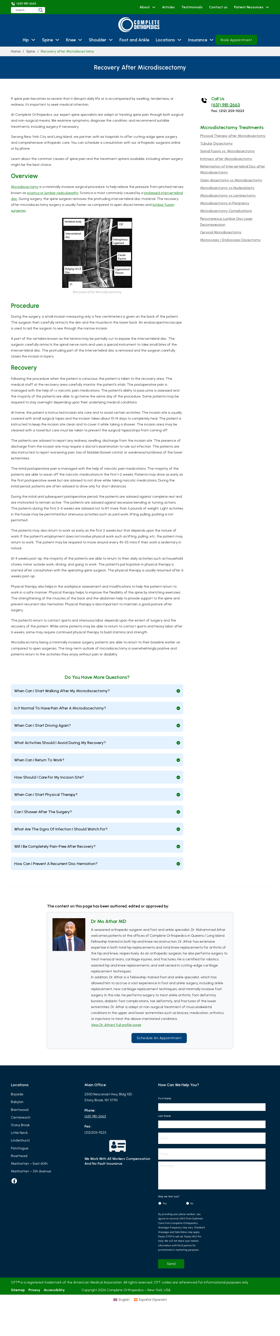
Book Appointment (236, 40)
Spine (47, 39)
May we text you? (170, 1203)
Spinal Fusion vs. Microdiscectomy (227, 151)
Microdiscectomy (24, 187)
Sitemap (18, 1297)
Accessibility (54, 1297)
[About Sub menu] (154, 7)
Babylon (17, 1102)
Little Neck (19, 1133)
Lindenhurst (20, 1140)
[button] (97, 690)
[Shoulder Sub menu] (110, 40)
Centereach (20, 1117)
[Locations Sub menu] (179, 40)
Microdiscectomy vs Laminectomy (228, 195)
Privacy (34, 1297)
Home (16, 51)
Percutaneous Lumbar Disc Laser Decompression (226, 222)
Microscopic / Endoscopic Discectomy (230, 240)
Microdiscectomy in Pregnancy (224, 203)
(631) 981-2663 (225, 104)
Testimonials (192, 7)
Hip (26, 39)
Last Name (166, 1115)
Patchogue (19, 1148)
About (145, 7)
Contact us (218, 7)
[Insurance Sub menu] (211, 40)
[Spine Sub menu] (57, 40)
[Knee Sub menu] (80, 40)
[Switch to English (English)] (121, 1307)
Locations (165, 39)
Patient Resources (248, 7)
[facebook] (14, 1181)
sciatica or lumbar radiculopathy (52, 193)
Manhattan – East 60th (29, 1163)
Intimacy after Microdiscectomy (226, 159)
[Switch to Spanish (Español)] (150, 1307)
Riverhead (19, 1156)
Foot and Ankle (134, 39)
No (191, 1210)
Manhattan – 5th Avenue (31, 1171)
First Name (166, 1098)
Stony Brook (20, 1125)
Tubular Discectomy (216, 143)
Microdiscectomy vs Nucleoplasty (227, 188)
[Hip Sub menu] (33, 40)
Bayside (17, 1094)
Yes (165, 1210)
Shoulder (97, 39)
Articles (168, 7)
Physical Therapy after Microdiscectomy (233, 136)
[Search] (54, 10)
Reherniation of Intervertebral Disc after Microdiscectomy (232, 169)
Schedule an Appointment (159, 1038)
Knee (71, 39)
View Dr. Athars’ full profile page (116, 1025)
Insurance (197, 39)
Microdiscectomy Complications (226, 211)
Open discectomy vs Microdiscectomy (231, 180)
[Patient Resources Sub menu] (267, 7)
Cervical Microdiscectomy (221, 232)
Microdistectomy (219, 127)
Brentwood (19, 1110)
